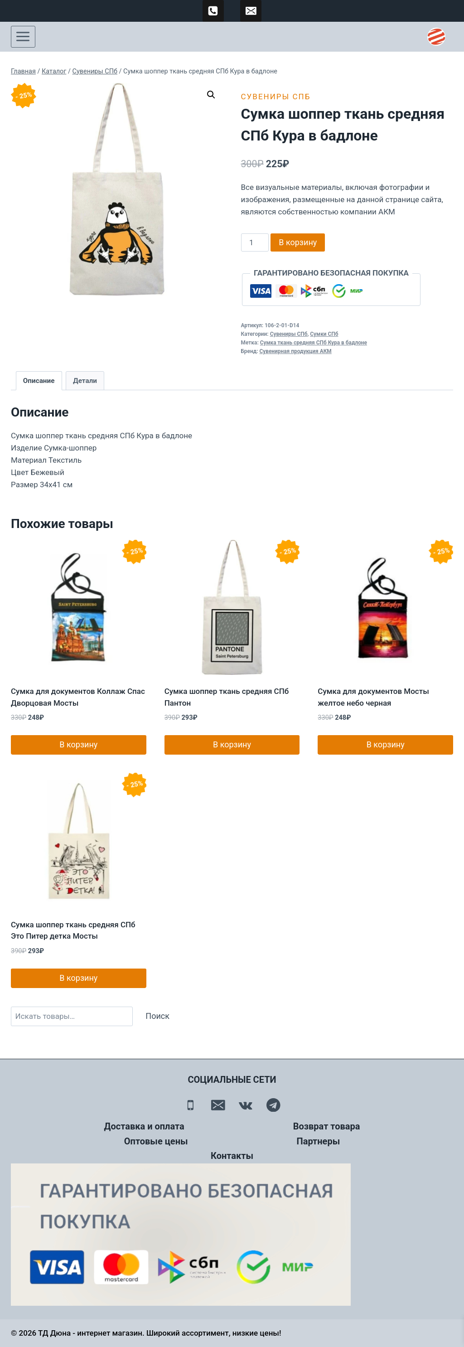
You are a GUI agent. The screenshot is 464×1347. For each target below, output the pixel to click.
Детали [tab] (85, 381)
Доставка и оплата (144, 1126)
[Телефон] (190, 1105)
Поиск (157, 1016)
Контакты (232, 1155)
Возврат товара (326, 1126)
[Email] (218, 1105)
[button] (211, 95)
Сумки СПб (324, 334)
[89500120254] (213, 11)
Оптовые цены (156, 1141)
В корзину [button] (78, 744)
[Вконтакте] (246, 1105)
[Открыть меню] (23, 37)
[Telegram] (273, 1105)
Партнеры (318, 1141)
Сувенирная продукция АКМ (295, 351)
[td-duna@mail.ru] (251, 11)
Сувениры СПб (276, 96)
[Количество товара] (255, 242)
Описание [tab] (39, 381)
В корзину (298, 242)
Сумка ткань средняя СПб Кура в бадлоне (313, 342)
